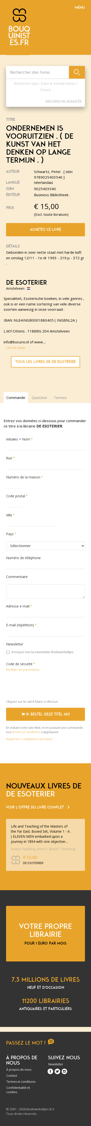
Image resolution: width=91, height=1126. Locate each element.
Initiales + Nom (18, 439)
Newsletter (14, 644)
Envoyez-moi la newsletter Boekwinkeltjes (40, 652)
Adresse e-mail (17, 606)
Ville (9, 515)
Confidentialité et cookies (18, 1090)
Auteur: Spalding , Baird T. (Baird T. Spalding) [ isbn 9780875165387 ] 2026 (44, 849)
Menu (80, 7)
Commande (15, 397)
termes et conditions (26, 732)
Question (39, 397)
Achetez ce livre (45, 229)
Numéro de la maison (23, 477)
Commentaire (17, 576)
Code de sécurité (19, 664)
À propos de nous (18, 1070)
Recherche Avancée (63, 101)
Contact (11, 1076)
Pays (10, 534)
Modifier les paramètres (22, 670)
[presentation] (43, 686)
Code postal (15, 496)
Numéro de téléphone (23, 558)
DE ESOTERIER (26, 282)
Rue (9, 458)
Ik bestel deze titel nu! (45, 714)
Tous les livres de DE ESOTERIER (45, 362)
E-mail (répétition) (20, 625)
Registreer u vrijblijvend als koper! (29, 739)
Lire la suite (15, 347)
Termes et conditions (20, 1082)
